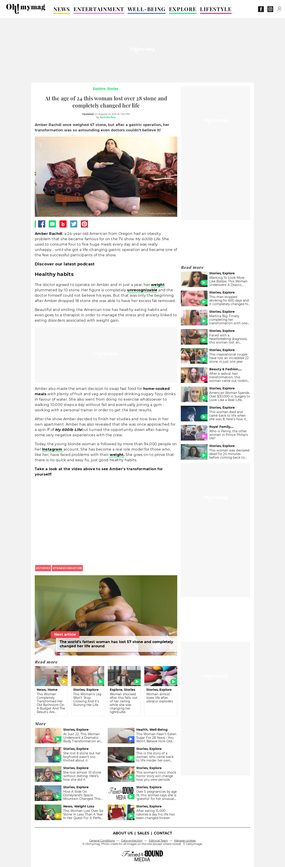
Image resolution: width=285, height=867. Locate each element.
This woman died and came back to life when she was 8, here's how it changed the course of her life (229, 419)
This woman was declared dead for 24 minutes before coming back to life (229, 456)
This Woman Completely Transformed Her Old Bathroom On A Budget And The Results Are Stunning (51, 704)
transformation (68, 568)
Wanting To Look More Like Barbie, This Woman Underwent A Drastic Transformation (228, 283)
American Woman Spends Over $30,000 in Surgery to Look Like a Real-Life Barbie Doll (229, 398)
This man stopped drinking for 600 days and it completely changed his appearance (229, 302)
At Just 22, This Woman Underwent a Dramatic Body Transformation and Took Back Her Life (83, 739)
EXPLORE (183, 8)
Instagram (52, 449)
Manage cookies (185, 840)
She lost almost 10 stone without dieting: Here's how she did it (82, 776)
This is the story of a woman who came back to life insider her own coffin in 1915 (154, 758)
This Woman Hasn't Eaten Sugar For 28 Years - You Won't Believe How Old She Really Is (156, 739)
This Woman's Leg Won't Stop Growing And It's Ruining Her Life (87, 699)
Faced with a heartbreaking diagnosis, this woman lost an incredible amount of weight (228, 342)
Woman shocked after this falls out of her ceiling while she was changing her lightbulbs (123, 703)
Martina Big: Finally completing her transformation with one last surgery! (228, 321)
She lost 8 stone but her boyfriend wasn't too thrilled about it (81, 756)
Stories (112, 89)
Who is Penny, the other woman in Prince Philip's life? (228, 434)
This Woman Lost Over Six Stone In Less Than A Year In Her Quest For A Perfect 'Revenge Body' (83, 816)
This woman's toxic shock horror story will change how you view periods (156, 776)
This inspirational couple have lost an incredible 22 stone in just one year (229, 358)
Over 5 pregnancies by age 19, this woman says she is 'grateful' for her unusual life (156, 797)
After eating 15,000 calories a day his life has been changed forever (155, 814)
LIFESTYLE (216, 8)
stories (44, 568)
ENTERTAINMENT (98, 8)
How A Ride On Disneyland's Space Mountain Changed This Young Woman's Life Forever (81, 799)
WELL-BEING (147, 8)
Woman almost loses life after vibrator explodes (159, 697)
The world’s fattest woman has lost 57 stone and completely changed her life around (116, 644)
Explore (99, 89)
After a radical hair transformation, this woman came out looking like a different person (229, 379)
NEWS (61, 8)
